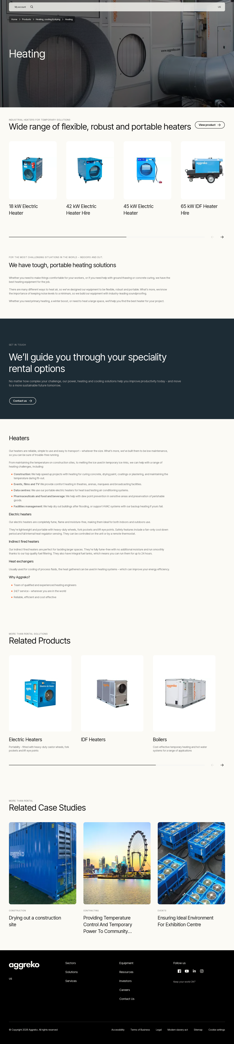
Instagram (201, 971)
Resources (126, 972)
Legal (159, 1029)
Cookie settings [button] (216, 1029)
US (10, 978)
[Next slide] (222, 237)
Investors (125, 981)
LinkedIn (194, 971)
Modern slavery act (178, 1029)
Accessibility (117, 1029)
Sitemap (198, 1029)
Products (26, 19)
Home (14, 19)
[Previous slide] (212, 237)
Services (71, 981)
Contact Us (126, 999)
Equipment (126, 963)
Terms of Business (140, 1029)
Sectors (70, 963)
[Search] (32, 7)
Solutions (71, 972)
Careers (124, 990)
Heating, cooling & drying (48, 19)
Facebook (179, 971)
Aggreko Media (186, 971)
